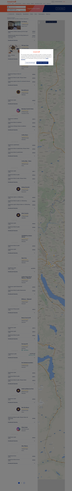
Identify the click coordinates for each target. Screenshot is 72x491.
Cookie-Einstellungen (30, 62)
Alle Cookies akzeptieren (42, 62)
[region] (36, 57)
